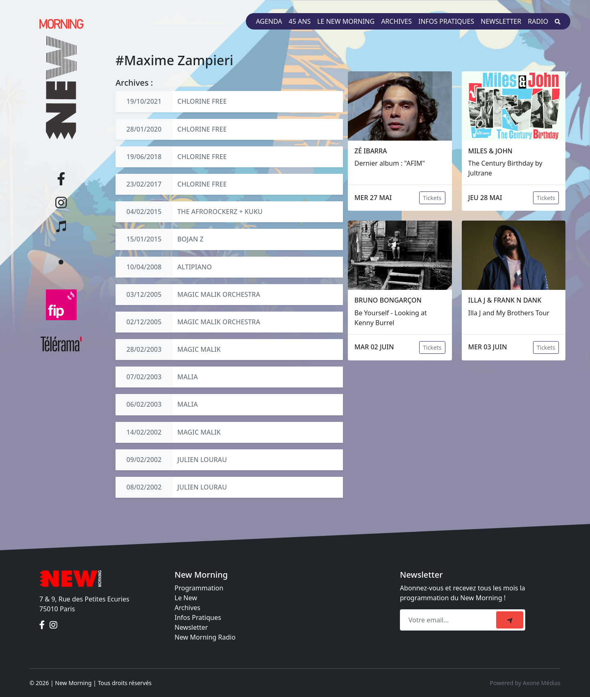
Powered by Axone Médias (525, 683)
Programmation (199, 587)
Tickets (432, 198)
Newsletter (501, 21)
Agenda (269, 21)
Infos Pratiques (198, 617)
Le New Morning (345, 21)
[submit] (509, 620)
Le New (186, 597)
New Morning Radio (205, 637)
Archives (396, 21)
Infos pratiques (446, 21)
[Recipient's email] (449, 620)
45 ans (300, 21)
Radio (538, 21)
